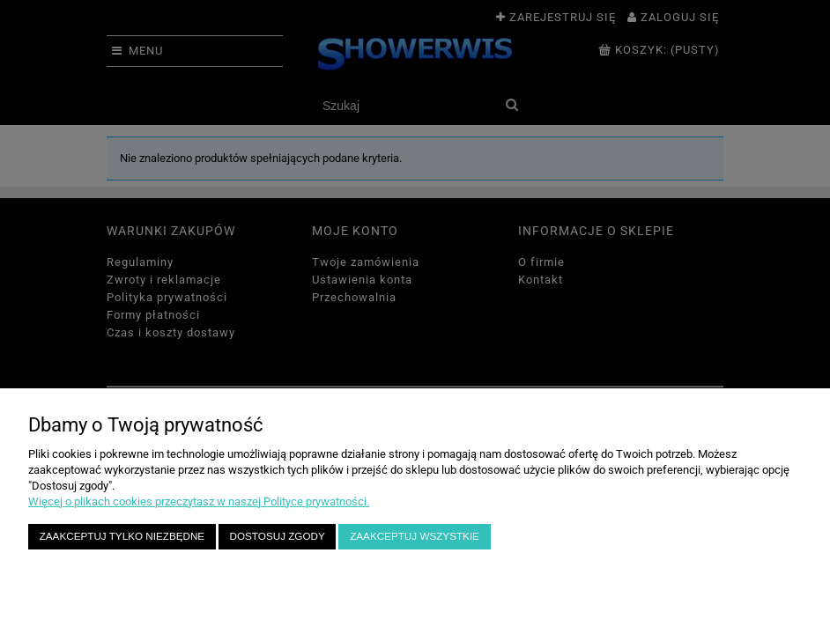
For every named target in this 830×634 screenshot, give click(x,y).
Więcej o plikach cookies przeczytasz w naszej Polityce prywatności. (198, 501)
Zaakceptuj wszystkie (414, 536)
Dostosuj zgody (277, 536)
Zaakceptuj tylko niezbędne (122, 536)
